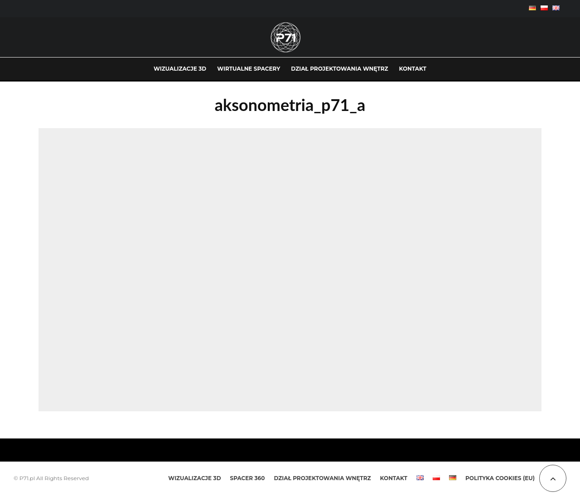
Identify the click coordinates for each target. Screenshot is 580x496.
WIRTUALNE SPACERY (248, 68)
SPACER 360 (247, 478)
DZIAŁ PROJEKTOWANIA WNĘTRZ (339, 68)
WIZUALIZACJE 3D (180, 68)
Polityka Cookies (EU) (500, 478)
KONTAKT (412, 68)
